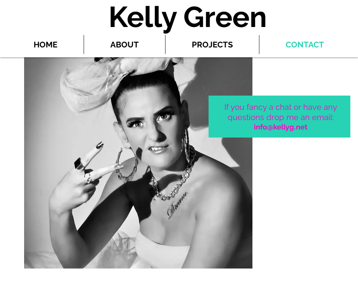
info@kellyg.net (281, 127)
